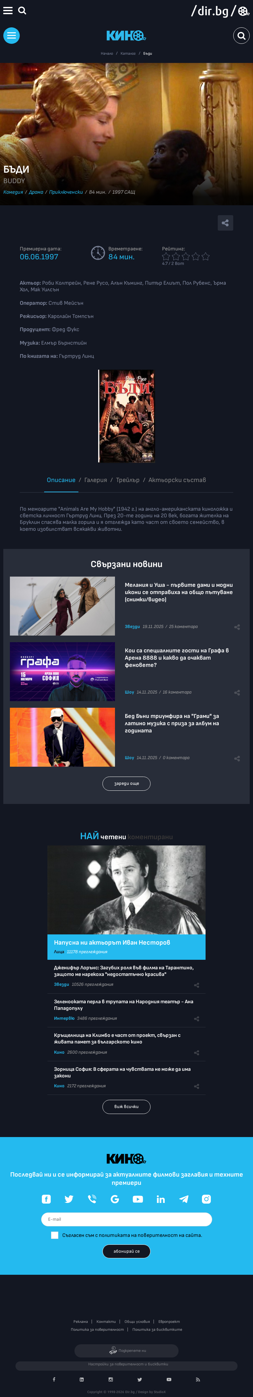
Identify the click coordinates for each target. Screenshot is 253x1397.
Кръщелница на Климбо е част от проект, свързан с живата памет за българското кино (117, 1038)
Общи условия (137, 1321)
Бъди (147, 53)
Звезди (132, 626)
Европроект (169, 1321)
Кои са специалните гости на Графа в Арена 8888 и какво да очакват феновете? (177, 658)
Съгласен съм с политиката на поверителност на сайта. (132, 1235)
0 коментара (176, 757)
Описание (61, 480)
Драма (36, 192)
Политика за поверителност (97, 1329)
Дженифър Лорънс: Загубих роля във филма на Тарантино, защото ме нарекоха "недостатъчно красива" (124, 971)
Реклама (80, 1321)
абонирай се (127, 1251)
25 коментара (183, 626)
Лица (59, 952)
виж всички (126, 1106)
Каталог (128, 53)
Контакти (106, 1321)
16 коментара (177, 692)
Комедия (13, 192)
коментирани (150, 837)
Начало (107, 53)
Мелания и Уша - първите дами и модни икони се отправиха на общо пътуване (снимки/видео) (179, 592)
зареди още (126, 783)
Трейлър (128, 480)
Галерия (95, 480)
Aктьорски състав (177, 480)
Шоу (129, 692)
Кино (59, 1052)
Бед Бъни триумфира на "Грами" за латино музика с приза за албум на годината (172, 723)
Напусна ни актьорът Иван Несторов (112, 943)
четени (113, 837)
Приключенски (66, 192)
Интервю (64, 1018)
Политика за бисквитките (157, 1329)
